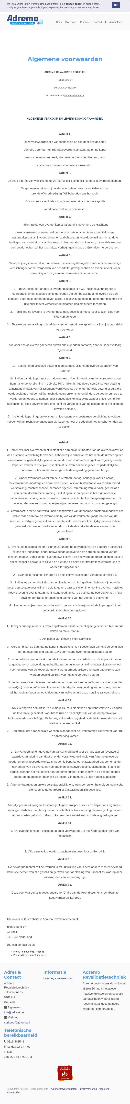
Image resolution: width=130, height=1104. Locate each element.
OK (116, 5)
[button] (105, 22)
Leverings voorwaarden (58, 978)
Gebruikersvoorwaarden (64, 1089)
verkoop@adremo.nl (17, 1022)
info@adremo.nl (14, 1012)
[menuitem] (59, 22)
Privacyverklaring (88, 1089)
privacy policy (73, 4)
